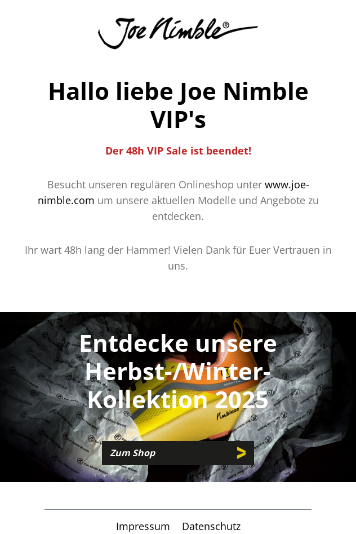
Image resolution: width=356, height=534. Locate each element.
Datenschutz (211, 526)
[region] (178, 397)
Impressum (144, 526)
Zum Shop (132, 453)
